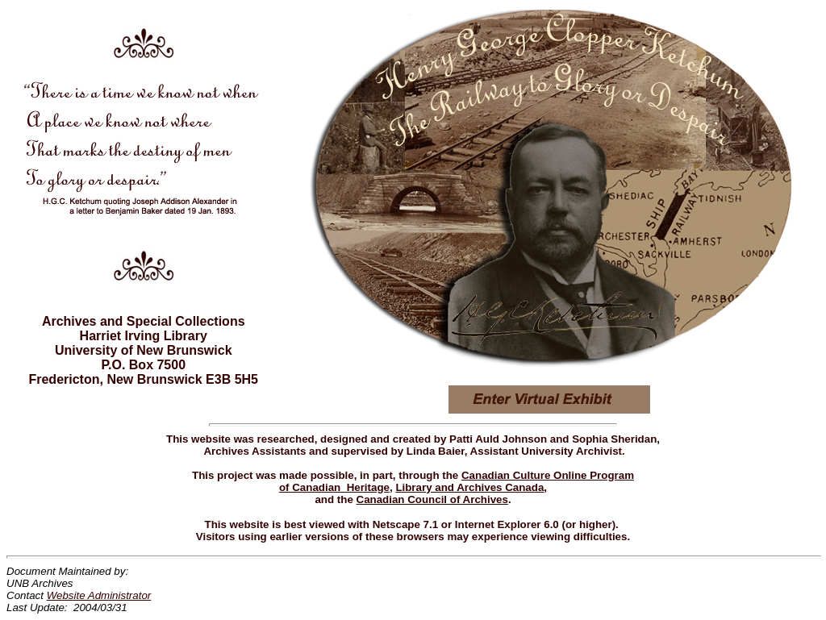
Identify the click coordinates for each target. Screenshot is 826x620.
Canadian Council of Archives (432, 499)
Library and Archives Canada (469, 487)
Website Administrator (99, 595)
